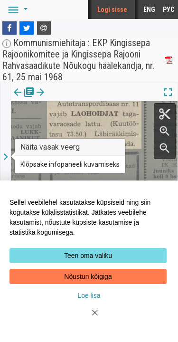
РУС (168, 9)
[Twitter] (26, 28)
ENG (149, 9)
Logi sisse (112, 9)
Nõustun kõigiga (88, 276)
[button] (16, 9)
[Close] (89, 318)
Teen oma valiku (88, 255)
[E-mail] (44, 28)
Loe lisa (88, 295)
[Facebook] (9, 28)
